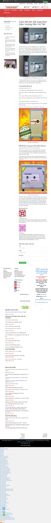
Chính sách (40, 10)
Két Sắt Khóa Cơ (3, 486)
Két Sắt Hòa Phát (3, 476)
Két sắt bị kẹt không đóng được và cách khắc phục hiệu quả (10, 50)
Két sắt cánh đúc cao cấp (5, 495)
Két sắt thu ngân (3, 501)
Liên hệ (20, 10)
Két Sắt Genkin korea (4, 457)
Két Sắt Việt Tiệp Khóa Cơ (5, 477)
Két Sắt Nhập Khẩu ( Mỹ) (5, 469)
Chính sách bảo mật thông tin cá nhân (7, 519)
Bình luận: (21, 255)
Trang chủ (7, 10)
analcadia (21, 232)
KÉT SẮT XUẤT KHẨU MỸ (5, 470)
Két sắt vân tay (3, 492)
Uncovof (20, 217)
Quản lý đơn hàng (30, 3)
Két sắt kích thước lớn (4, 502)
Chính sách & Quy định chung (6, 512)
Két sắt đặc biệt (3, 496)
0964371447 (44, 296)
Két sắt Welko (2, 482)
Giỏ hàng (35, 3)
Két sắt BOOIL (3, 465)
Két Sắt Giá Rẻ (3, 484)
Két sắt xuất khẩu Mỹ (4, 448)
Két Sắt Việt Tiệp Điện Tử (5, 479)
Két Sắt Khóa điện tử (4, 494)
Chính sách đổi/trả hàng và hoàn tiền (7, 517)
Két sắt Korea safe (3, 462)
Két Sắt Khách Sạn (3, 497)
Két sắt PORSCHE (3, 460)
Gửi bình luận (22, 262)
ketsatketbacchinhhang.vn (18, 440)
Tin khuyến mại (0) (8, 27)
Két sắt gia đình (3, 481)
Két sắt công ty (3, 504)
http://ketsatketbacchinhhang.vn (31, 202)
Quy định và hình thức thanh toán (6, 514)
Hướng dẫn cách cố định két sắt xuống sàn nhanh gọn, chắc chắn (10, 45)
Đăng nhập (41, 3)
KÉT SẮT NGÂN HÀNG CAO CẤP (6, 489)
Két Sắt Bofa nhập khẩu (4, 471)
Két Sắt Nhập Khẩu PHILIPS (5, 472)
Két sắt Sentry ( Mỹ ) (4, 466)
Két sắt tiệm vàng (3, 506)
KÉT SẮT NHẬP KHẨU (4, 464)
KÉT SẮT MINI (3, 487)
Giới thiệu (14, 10)
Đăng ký (45, 3)
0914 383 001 (43, 294)
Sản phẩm (27, 10)
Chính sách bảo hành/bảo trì (5, 516)
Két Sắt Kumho (3, 459)
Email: (20, 250)
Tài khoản (45, 0)
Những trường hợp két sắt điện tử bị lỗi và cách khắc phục (10, 41)
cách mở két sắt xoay (37, 196)
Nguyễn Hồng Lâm (22, 26)
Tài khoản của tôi (22, 3)
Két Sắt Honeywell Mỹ (4, 467)
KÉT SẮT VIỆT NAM (4, 474)
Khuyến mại (7, 12)
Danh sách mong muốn (39, 0)
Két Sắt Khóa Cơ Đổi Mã (5, 485)
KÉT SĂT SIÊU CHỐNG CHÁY (6, 480)
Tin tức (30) (7, 29)
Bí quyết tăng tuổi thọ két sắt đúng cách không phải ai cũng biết (10, 54)
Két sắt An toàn (3, 500)
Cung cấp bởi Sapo (25, 445)
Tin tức (33, 10)
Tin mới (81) (7, 25)
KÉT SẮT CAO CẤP (4, 456)
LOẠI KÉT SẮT (3, 491)
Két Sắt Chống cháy (4, 499)
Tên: (20, 246)
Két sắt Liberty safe (4, 461)
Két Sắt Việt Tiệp (3, 475)
